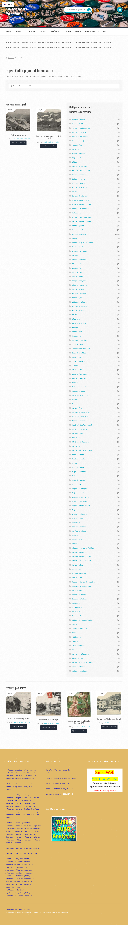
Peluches (75, 535)
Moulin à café (78, 467)
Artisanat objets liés (81, 141)
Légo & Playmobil (79, 374)
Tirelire (75, 650)
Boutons (75, 192)
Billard (75, 162)
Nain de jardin (78, 480)
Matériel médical (79, 421)
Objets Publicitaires (81, 505)
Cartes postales (79, 234)
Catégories (55, 31)
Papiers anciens (79, 527)
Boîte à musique (79, 175)
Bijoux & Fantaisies (80, 158)
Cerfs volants (78, 247)
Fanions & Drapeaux (80, 306)
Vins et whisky (78, 667)
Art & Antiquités (79, 132)
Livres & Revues (79, 378)
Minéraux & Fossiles (80, 442)
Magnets (75, 399)
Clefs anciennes (79, 259)
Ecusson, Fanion (79, 293)
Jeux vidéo (76, 357)
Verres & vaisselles (80, 654)
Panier (78, 31)
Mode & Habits (78, 455)
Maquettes (76, 404)
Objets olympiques (80, 501)
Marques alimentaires (81, 412)
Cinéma (75, 255)
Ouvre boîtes (77, 518)
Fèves (74, 315)
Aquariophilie (78, 124)
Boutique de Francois (22, 722)
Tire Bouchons (78, 645)
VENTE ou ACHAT (105, 779)
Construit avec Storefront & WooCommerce (50, 912)
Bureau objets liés (80, 196)
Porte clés (76, 569)
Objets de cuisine (80, 493)
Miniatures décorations (82, 450)
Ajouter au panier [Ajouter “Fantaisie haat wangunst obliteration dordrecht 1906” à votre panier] (79, 731)
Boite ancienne (78, 179)
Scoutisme (76, 603)
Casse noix (76, 238)
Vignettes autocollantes (82, 662)
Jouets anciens (78, 361)
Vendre (19, 31)
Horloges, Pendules (80, 340)
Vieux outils (77, 658)
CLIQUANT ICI (67, 794)
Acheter (32, 31)
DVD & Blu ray (78, 289)
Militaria (76, 438)
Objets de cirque (79, 488)
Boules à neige (78, 183)
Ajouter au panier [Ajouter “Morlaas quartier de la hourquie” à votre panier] (48, 727)
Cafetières (76, 213)
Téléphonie (76, 637)
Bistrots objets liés (81, 170)
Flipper (75, 327)
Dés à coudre (77, 276)
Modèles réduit (78, 459)
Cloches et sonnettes (81, 264)
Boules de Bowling (80, 187)
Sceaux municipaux (80, 599)
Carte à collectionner (81, 221)
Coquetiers (76, 268)
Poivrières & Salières (81, 561)
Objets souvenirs (79, 510)
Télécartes (76, 633)
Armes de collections (81, 128)
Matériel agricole (80, 416)
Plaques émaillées (80, 552)
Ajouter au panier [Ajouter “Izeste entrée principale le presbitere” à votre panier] (18, 726)
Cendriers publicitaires (82, 242)
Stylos (75, 624)
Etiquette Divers (79, 302)
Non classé (76, 484)
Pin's (74, 544)
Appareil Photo (78, 119)
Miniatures (76, 446)
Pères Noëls (77, 539)
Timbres (75, 641)
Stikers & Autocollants (82, 620)
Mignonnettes (77, 433)
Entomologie (77, 298)
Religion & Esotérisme (81, 586)
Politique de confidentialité (18, 912)
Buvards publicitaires (81, 204)
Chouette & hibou (79, 251)
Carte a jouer (78, 226)
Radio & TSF (77, 578)
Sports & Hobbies (79, 616)
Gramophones (77, 332)
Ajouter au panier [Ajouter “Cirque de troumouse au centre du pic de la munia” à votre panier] (49, 146)
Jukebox (75, 365)
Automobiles (77, 145)
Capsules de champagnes (82, 217)
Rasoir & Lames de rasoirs (83, 582)
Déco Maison (77, 272)
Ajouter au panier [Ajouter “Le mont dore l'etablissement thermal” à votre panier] (109, 727)
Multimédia (76, 476)
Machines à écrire (80, 395)
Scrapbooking (77, 607)
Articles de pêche (80, 136)
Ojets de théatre (79, 514)
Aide (105, 31)
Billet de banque (79, 166)
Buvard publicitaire (80, 200)
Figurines (76, 319)
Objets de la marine (80, 497)
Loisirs (75, 382)
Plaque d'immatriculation (83, 548)
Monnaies (75, 463)
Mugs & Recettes (79, 472)
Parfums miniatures (80, 531)
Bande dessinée (78, 153)
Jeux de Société (79, 353)
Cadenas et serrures (80, 209)
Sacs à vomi (77, 590)
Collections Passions (16, 11)
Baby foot (76, 149)
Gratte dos (76, 336)
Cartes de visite (79, 230)
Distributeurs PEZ (80, 285)
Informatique (77, 344)
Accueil (9, 31)
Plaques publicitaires (81, 556)
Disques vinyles (79, 281)
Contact (68, 31)
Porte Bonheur (78, 565)
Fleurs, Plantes (79, 323)
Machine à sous (78, 391)
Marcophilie (77, 408)
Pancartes (76, 522)
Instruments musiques (81, 348)
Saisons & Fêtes (79, 594)
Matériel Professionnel (82, 425)
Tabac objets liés (80, 628)
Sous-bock (76, 611)
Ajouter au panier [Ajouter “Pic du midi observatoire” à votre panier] (18, 143)
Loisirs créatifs (79, 387)
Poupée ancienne (79, 573)
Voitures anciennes (80, 671)
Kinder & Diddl (78, 370)
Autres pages (90, 31)
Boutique (43, 31)
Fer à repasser (78, 310)
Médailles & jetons (80, 429)
